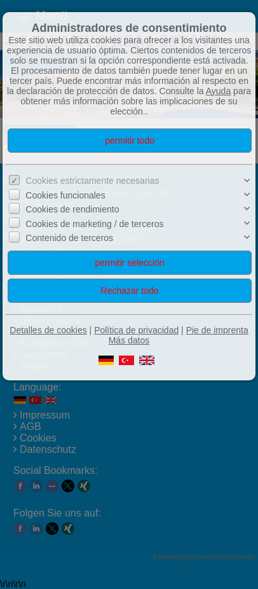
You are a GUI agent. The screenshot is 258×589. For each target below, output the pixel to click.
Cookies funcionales (65, 195)
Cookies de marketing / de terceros (94, 224)
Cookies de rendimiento (72, 209)
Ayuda (218, 91)
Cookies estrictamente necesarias (92, 181)
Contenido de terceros (69, 238)
